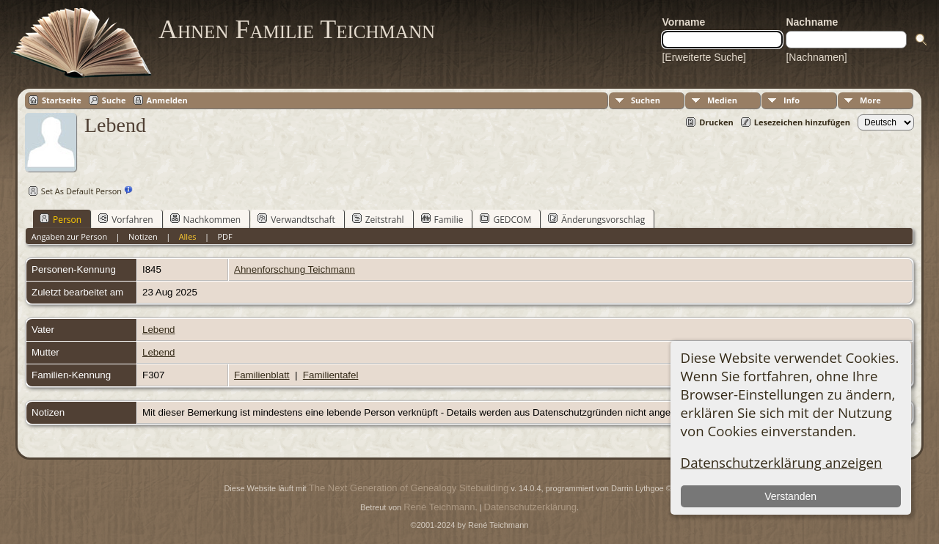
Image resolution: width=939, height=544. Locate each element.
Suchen (645, 100)
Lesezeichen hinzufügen (802, 122)
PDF (224, 236)
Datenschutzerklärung (530, 506)
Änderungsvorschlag (596, 219)
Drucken (716, 122)
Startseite (61, 100)
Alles (188, 236)
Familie (442, 219)
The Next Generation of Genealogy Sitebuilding (408, 487)
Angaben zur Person (69, 236)
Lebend (158, 329)
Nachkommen (205, 219)
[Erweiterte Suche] (703, 57)
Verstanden (790, 496)
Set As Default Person (73, 190)
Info (791, 100)
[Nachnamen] (816, 57)
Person (60, 219)
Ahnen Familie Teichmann (296, 29)
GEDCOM (505, 219)
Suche (114, 100)
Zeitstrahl (378, 219)
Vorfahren (125, 219)
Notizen (143, 236)
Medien (722, 100)
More (870, 100)
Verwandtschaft (296, 219)
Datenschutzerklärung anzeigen (782, 462)
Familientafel (331, 375)
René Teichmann (439, 506)
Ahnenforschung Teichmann (294, 269)
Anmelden (167, 100)
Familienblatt (262, 375)
